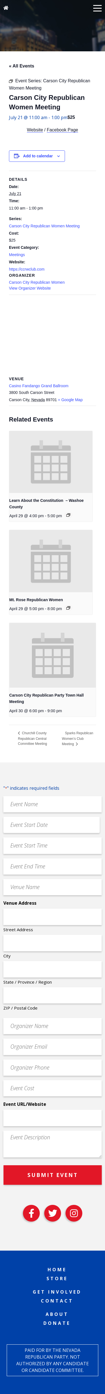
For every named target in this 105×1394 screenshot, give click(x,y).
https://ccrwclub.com (27, 269)
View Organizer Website (30, 288)
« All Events (21, 66)
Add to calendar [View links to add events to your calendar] (38, 156)
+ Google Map (70, 400)
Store (57, 1278)
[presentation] (50, 462)
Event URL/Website (24, 1104)
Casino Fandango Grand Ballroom (38, 386)
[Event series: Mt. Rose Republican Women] (68, 608)
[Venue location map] (52, 335)
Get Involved (57, 1292)
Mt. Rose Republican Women (36, 600)
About (57, 1314)
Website (35, 129)
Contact (57, 1301)
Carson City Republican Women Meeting (44, 226)
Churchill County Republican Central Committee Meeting (32, 738)
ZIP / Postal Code (20, 1008)
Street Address (18, 929)
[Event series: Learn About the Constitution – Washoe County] (68, 515)
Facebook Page (62, 129)
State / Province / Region (27, 982)
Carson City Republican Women (37, 282)
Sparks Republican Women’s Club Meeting (77, 738)
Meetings (17, 254)
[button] (97, 8)
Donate (57, 1323)
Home (57, 1270)
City (7, 956)
